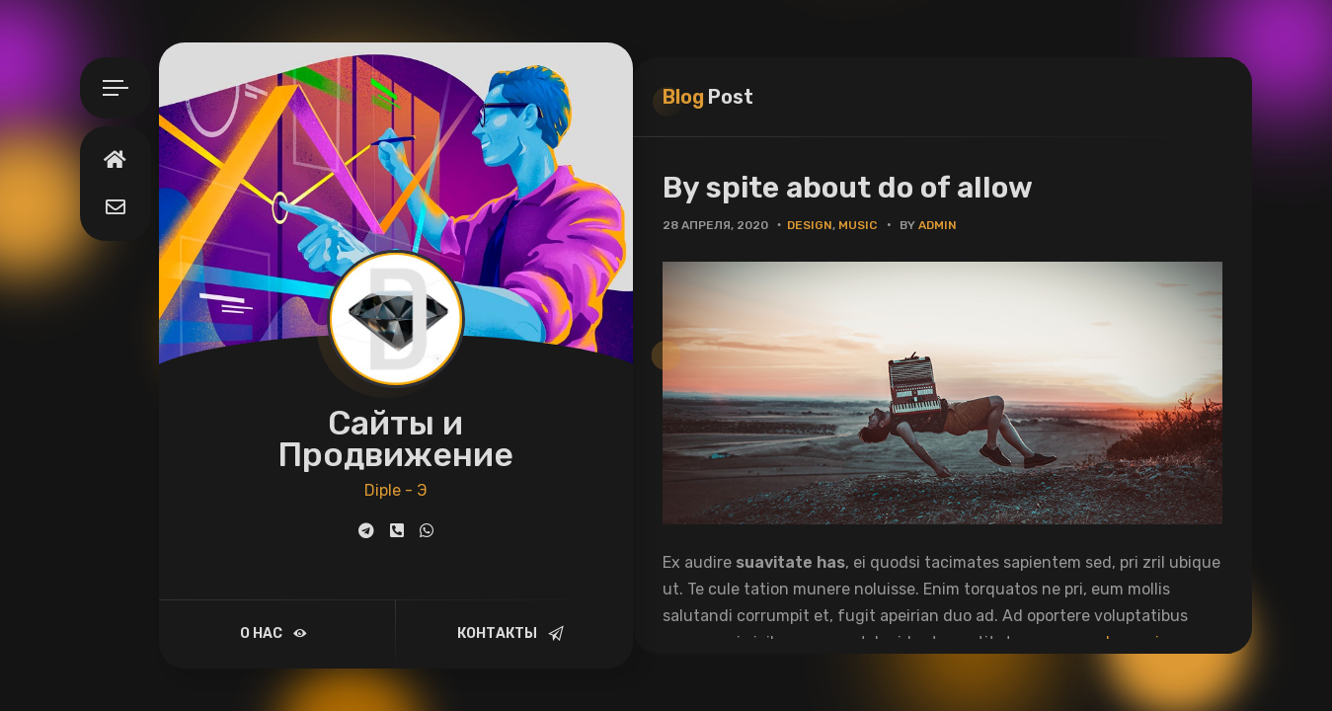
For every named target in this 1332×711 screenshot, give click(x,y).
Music (857, 225)
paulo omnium (1130, 642)
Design (809, 225)
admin (937, 225)
